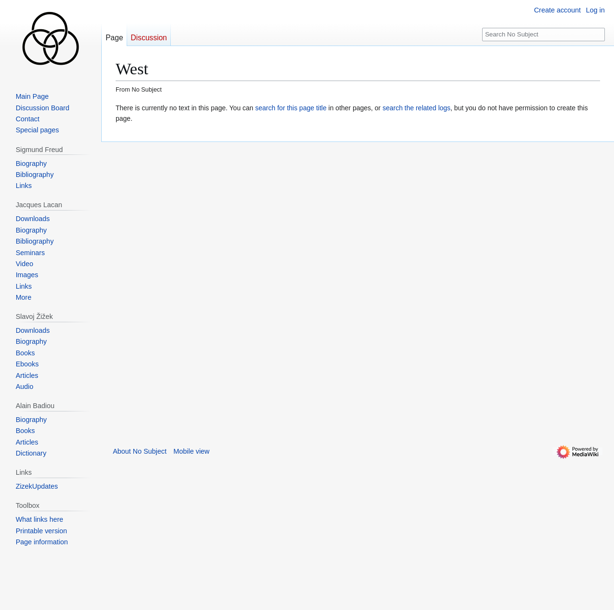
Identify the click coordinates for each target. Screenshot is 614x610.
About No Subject (139, 451)
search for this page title (291, 108)
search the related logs (416, 108)
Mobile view (192, 451)
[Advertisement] (173, 286)
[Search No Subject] (543, 35)
